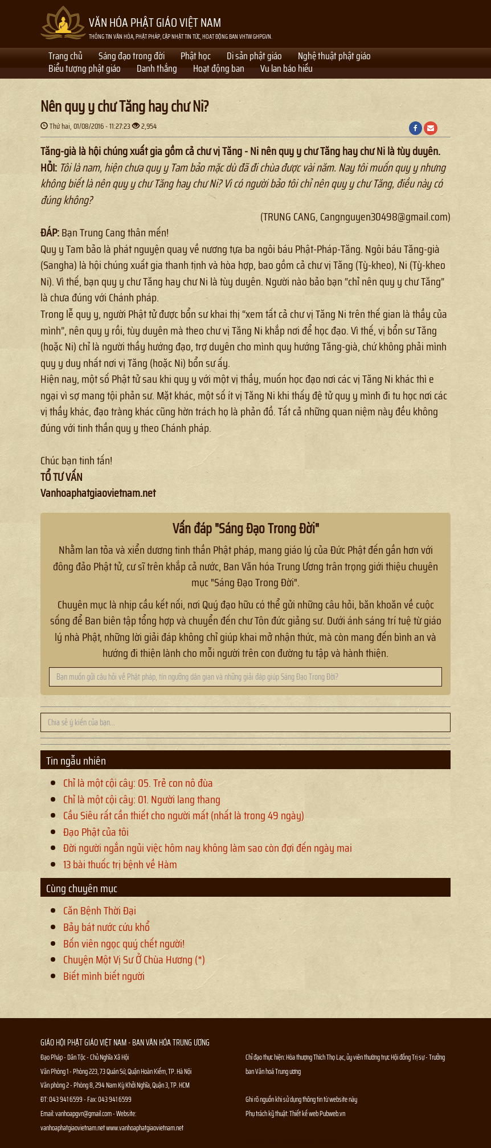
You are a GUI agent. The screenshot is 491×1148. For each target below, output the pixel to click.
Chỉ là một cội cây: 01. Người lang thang (141, 799)
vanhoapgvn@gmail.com (83, 1113)
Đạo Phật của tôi (96, 832)
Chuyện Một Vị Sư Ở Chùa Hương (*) (134, 959)
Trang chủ (65, 57)
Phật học (196, 57)
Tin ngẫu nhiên (76, 760)
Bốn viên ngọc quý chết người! (124, 943)
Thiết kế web (304, 1113)
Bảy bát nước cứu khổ (106, 927)
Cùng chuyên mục (81, 888)
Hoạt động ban (218, 69)
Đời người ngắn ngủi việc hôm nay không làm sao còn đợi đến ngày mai (207, 848)
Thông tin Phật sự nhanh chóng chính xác (292, 1141)
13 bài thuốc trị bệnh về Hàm (120, 864)
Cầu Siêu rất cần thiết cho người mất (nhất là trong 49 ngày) (183, 815)
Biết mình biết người (104, 976)
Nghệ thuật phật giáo (334, 57)
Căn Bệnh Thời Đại (99, 910)
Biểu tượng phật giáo (84, 69)
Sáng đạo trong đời (132, 57)
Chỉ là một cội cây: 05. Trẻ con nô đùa (138, 783)
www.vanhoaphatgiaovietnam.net (144, 1127)
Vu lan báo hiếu (286, 69)
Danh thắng (157, 69)
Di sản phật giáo (254, 57)
